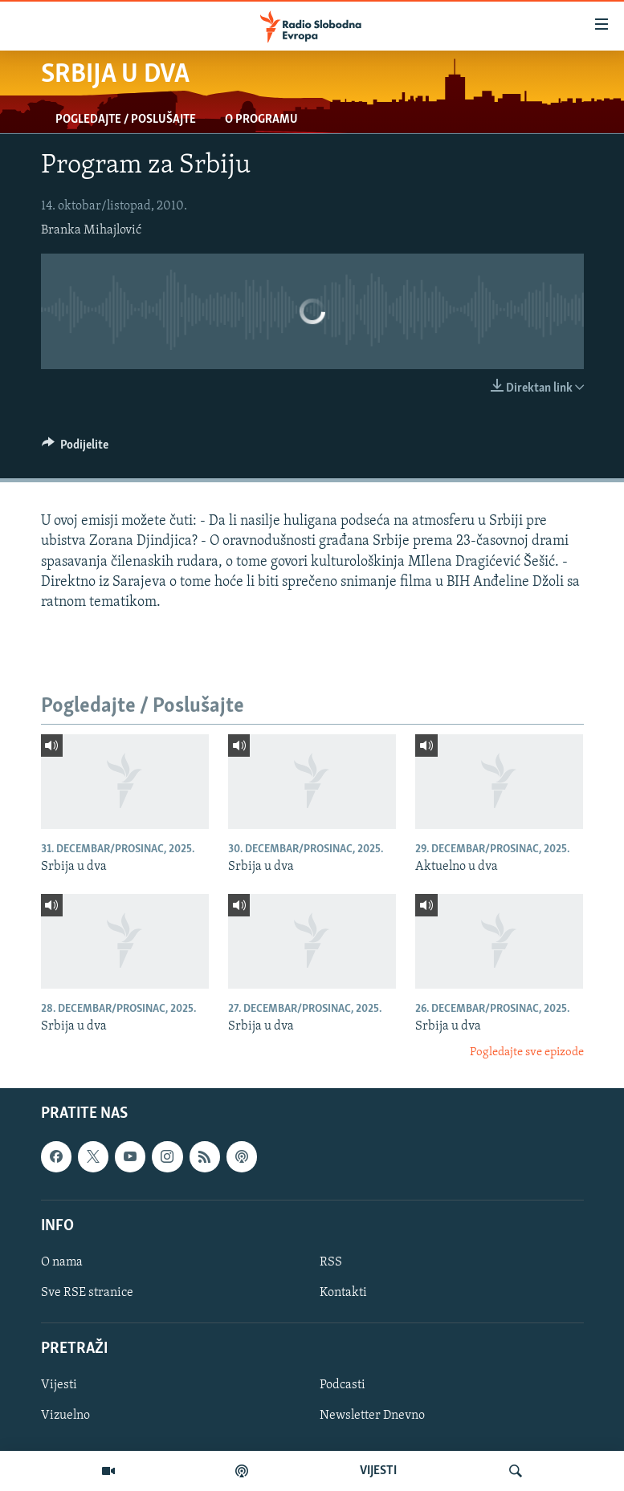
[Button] (75, 448)
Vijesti (59, 1385)
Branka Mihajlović (91, 230)
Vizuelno (65, 1416)
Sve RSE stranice (87, 1292)
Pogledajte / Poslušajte (125, 119)
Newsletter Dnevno (372, 1416)
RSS (331, 1262)
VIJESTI (378, 1471)
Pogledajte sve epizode (527, 1052)
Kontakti (343, 1292)
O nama (62, 1262)
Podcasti (342, 1385)
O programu (261, 119)
